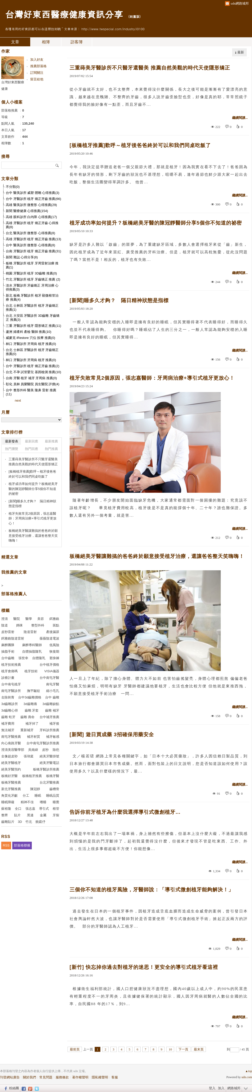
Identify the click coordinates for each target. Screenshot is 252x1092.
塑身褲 (54, 658)
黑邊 (30, 815)
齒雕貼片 (7, 822)
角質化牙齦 (9, 795)
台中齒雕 (7, 658)
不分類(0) (13, 187)
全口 (18, 809)
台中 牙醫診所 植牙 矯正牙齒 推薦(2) (32, 366)
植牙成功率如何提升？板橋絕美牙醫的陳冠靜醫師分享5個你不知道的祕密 (156, 223)
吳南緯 (33, 750)
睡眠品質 (52, 795)
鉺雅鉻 (54, 619)
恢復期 (54, 651)
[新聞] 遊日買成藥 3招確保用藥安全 (112, 734)
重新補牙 (27, 730)
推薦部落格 (38, 66)
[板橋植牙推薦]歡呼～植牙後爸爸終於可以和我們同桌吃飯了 (140, 145)
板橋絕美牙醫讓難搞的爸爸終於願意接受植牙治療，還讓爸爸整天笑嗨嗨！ (157, 556)
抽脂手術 (7, 651)
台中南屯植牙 (11, 684)
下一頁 (183, 1049)
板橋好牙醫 (9, 776)
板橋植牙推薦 (32, 776)
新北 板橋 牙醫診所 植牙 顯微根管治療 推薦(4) (32, 297)
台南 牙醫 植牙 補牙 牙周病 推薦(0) (31, 378)
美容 (40, 619)
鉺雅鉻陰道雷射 (12, 638)
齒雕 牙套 (32, 710)
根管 (56, 809)
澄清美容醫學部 (12, 750)
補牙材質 (33, 736)
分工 (26, 795)
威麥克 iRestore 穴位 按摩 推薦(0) (30, 338)
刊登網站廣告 (10, 1077)
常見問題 (45, 1077)
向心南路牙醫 (11, 743)
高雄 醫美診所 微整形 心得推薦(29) (31, 205)
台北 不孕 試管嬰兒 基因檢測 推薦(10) (33, 372)
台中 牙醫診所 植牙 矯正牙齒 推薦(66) (33, 199)
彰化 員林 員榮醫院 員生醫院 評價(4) (32, 384)
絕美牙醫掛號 (49, 756)
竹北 (28, 822)
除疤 (56, 750)
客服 (114, 1077)
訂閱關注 (36, 73)
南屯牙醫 (52, 684)
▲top (248, 1071)
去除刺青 (7, 697)
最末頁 (199, 1049)
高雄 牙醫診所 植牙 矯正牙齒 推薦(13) (33, 239)
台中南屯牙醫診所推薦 (42, 743)
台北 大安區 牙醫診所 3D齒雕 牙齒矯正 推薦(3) (32, 318)
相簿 (46, 42)
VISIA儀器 (51, 671)
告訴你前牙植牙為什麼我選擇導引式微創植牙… (125, 812)
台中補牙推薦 (49, 717)
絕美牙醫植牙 (11, 763)
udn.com (246, 1077)
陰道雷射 (30, 632)
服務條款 (62, 1077)
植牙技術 (31, 671)
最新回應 (31, 441)
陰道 (4, 625)
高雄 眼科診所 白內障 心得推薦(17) (31, 217)
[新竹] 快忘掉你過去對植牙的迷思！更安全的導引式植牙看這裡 (144, 967)
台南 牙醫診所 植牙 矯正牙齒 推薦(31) (33, 251)
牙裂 (56, 815)
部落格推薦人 (14, 594)
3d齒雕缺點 (51, 704)
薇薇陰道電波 (49, 638)
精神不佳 (27, 802)
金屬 (43, 815)
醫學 (28, 619)
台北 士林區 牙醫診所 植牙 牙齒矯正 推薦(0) (32, 352)
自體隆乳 (38, 658)
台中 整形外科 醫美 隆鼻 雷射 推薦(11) (31, 392)
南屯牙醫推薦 (11, 736)
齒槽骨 (54, 789)
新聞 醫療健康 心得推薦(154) (27, 211)
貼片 (17, 815)
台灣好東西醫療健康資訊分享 (64, 14)
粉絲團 (14, 1088)
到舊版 (134, 16)
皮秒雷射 (7, 632)
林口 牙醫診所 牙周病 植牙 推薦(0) (31, 344)
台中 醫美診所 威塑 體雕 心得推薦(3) (32, 193)
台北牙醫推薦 (49, 782)
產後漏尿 (52, 632)
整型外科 (37, 625)
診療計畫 (7, 678)
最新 (240, 52)
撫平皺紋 (33, 691)
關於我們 (29, 1077)
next (18, 400)
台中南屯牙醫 (49, 678)
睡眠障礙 (7, 802)
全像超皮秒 (9, 756)
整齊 (4, 815)
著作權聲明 (80, 1077)
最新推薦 (51, 441)
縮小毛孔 (52, 691)
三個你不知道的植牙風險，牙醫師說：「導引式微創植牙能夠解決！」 (152, 889)
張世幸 (23, 658)
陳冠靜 (35, 789)
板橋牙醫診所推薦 (46, 769)
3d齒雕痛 (30, 704)
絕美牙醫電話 (49, 763)
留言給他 (36, 79)
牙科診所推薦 (49, 730)
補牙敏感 (52, 736)
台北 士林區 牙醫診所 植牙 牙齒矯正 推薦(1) (32, 307)
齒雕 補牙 (52, 710)
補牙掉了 (32, 723)
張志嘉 (30, 809)
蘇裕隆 (6, 809)
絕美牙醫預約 (11, 769)
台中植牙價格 (49, 664)
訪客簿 (77, 42)
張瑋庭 (29, 756)
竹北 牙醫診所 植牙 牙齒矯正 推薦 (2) (33, 279)
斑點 (56, 625)
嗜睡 (43, 802)
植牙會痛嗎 (9, 671)
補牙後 (54, 723)
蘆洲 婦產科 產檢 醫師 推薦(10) (28, 332)
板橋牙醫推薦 (11, 782)
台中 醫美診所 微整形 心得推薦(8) (30, 245)
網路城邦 (233, 1088)
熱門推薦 (51, 449)
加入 (221, 1088)
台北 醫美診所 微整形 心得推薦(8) (30, 233)
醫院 (16, 619)
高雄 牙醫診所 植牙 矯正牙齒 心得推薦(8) (32, 225)
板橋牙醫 (52, 776)
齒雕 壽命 (27, 717)
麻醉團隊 (7, 645)
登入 (212, 1088)
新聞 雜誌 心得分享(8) (22, 257)
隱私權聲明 (100, 1077)
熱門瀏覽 (11, 449)
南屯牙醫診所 (11, 691)
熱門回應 (31, 449)
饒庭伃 (40, 822)
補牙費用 (7, 723)
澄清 (4, 619)
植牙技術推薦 (11, 664)
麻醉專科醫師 (32, 645)
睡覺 (56, 802)
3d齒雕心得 (9, 710)
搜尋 (57, 165)
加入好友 (36, 59)
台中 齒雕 (52, 697)
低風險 (54, 645)
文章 (15, 42)
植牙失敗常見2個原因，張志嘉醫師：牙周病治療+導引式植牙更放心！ (152, 378)
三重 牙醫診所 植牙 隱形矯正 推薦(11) (33, 326)
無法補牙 (7, 730)
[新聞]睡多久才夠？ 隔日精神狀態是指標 (119, 300)
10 (170, 1049)
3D (20, 822)
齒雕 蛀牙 (8, 717)
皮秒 (45, 750)
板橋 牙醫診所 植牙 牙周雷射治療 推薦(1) (32, 265)
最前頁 (75, 1049)
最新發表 (11, 441)
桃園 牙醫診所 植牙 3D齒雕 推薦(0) (31, 273)
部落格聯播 (22, 845)
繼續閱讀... (240, 118)
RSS (6, 845)
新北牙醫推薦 (11, 789)
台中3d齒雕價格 (29, 697)
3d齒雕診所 (9, 704)
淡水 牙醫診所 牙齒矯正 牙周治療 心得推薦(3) (32, 287)
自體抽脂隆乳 (32, 651)
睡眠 (38, 795)
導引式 (44, 809)
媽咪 (19, 625)
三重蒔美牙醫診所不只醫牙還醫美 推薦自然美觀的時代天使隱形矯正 (150, 68)
